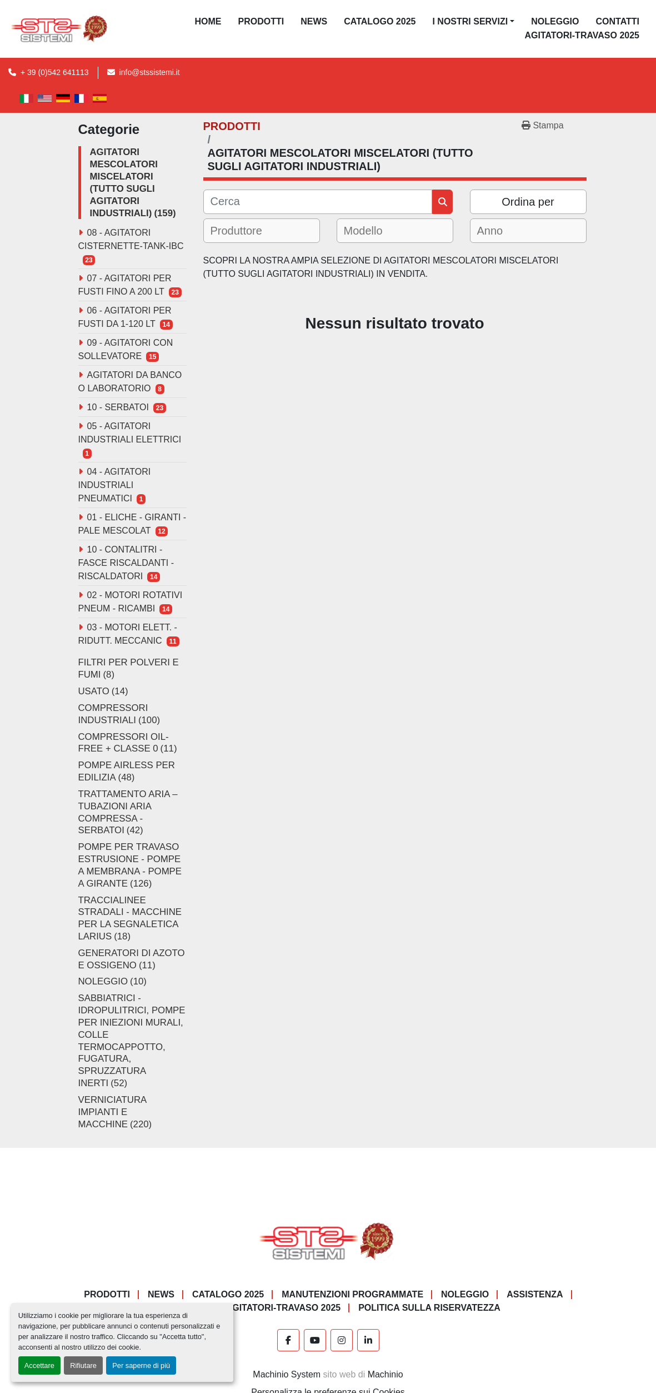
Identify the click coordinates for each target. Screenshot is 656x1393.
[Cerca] (318, 202)
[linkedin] (368, 1340)
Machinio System (287, 1374)
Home (208, 21)
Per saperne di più (141, 1365)
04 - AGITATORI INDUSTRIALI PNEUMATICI (114, 485)
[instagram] (341, 1340)
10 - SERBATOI (118, 407)
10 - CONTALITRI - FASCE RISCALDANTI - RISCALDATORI (126, 563)
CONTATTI (617, 21)
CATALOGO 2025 (379, 21)
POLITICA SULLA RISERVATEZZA (429, 1307)
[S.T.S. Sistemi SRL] (328, 1241)
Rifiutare (83, 1365)
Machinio (385, 1374)
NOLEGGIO (555, 21)
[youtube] (315, 1340)
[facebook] (288, 1340)
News (314, 21)
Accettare (39, 1365)
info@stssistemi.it (149, 72)
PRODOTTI (261, 21)
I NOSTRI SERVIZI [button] (470, 21)
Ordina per (528, 202)
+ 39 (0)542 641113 (55, 72)
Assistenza (535, 1294)
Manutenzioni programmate (352, 1294)
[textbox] (244, 230)
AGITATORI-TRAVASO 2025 (581, 35)
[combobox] (261, 230)
